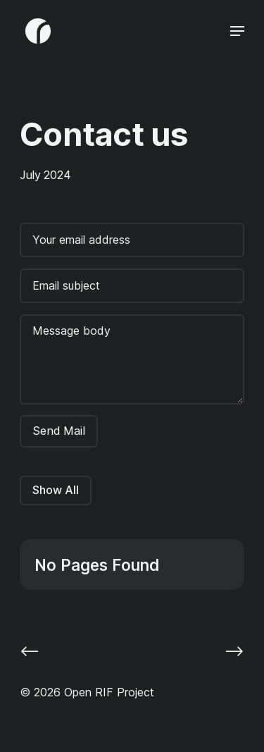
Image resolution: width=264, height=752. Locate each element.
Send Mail (58, 431)
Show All (55, 490)
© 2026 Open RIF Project (87, 692)
